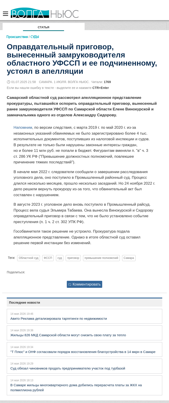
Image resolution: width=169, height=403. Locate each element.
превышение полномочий (101, 258)
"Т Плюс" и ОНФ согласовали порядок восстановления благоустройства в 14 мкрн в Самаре (82, 352)
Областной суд (28, 258)
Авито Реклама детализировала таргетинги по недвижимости (58, 318)
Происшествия (17, 37)
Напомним (23, 127)
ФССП (48, 258)
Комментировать (84, 284)
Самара (129, 258)
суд (60, 258)
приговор (73, 258)
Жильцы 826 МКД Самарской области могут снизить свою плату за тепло (68, 335)
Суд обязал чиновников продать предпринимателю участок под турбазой (67, 368)
